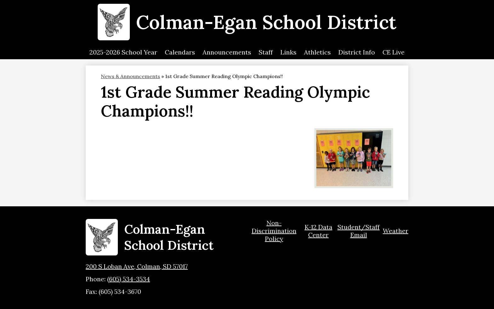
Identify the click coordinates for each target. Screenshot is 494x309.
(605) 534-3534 (128, 279)
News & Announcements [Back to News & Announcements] (130, 76)
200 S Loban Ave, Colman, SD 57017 (137, 266)
